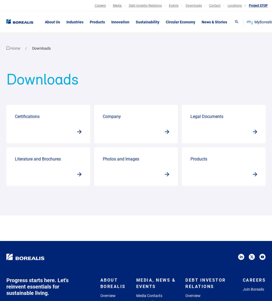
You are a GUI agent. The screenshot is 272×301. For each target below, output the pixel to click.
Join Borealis (253, 289)
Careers (254, 280)
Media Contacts (149, 296)
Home (13, 48)
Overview (108, 296)
